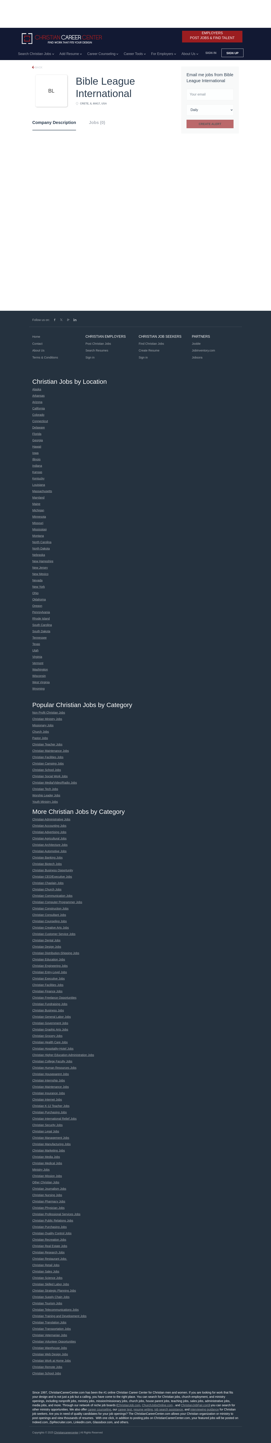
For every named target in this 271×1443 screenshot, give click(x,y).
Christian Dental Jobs (46, 940)
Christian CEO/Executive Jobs (52, 876)
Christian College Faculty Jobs (52, 1061)
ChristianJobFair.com (195, 1405)
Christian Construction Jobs (50, 908)
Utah (35, 650)
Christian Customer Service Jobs (54, 934)
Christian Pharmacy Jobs (48, 1201)
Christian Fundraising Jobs (50, 1004)
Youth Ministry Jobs (45, 801)
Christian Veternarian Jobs (49, 1335)
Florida (36, 434)
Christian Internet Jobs (47, 1099)
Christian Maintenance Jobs (50, 750)
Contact (37, 343)
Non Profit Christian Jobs (48, 712)
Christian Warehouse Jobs (49, 1348)
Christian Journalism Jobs (49, 1188)
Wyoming (38, 688)
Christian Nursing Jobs (47, 1195)
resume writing (143, 1409)
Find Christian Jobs (151, 343)
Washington (40, 669)
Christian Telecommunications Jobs (55, 1309)
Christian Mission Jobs (47, 1176)
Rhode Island (41, 618)
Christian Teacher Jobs (47, 744)
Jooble (196, 343)
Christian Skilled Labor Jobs (50, 1284)
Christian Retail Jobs (45, 1265)
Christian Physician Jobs (48, 1208)
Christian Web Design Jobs (50, 1354)
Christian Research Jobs (48, 1252)
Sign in (210, 53)
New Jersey (40, 567)
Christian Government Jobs (50, 1023)
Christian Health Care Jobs (50, 1042)
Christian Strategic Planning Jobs (54, 1290)
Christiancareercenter (66, 1432)
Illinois (36, 459)
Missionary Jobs (43, 725)
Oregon (37, 606)
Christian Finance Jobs (47, 991)
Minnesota (39, 516)
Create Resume (149, 350)
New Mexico (40, 574)
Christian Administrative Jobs (51, 819)
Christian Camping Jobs (48, 763)
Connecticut (40, 421)
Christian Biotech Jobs (47, 864)
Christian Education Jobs (48, 959)
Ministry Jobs (41, 1169)
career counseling (99, 1409)
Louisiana (38, 485)
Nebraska (38, 555)
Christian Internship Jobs (48, 1080)
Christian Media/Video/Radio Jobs (54, 782)
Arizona (37, 402)
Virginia (37, 656)
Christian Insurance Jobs (48, 1093)
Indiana (37, 465)
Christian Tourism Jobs (47, 1303)
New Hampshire (43, 561)
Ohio (35, 593)
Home (36, 336)
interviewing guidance (204, 1409)
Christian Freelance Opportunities (54, 997)
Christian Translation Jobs (49, 1322)
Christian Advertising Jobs (49, 832)
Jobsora (197, 357)
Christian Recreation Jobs (49, 1239)
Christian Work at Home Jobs (51, 1360)
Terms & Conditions (45, 357)
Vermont (37, 663)
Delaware (38, 427)
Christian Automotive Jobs (49, 851)
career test (125, 1409)
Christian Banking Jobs (47, 857)
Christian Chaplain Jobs (48, 883)
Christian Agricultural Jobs (49, 838)
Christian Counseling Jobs (49, 921)
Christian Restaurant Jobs (49, 1258)
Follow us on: (41, 320)
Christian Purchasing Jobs (49, 1112)
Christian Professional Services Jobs (56, 1214)
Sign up (232, 53)
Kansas (37, 472)
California (38, 408)
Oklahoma (39, 599)
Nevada (37, 580)
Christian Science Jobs (47, 1278)
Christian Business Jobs (48, 1010)
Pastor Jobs (40, 738)
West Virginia (41, 682)
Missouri (37, 523)
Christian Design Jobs (46, 946)
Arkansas (38, 395)
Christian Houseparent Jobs (50, 1074)
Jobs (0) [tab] (97, 122)
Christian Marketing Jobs (48, 1150)
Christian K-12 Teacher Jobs (51, 1106)
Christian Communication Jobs (52, 895)
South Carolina (42, 625)
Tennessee (39, 637)
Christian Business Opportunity (52, 870)
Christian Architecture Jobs (50, 845)
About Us (38, 350)
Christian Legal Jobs (45, 1131)
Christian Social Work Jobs (50, 776)
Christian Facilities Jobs (48, 757)
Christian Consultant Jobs (49, 915)
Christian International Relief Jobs (54, 1118)
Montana (38, 535)
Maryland (38, 497)
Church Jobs (40, 731)
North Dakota (41, 548)
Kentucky (38, 478)
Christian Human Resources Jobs (54, 1067)
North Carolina (41, 542)
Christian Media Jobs (46, 1157)
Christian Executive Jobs (48, 978)
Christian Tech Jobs (45, 789)
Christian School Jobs (46, 770)
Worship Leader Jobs (46, 795)
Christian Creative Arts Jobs (50, 927)
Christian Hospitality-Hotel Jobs (53, 1048)
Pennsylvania (41, 612)
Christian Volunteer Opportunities (54, 1341)
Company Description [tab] (54, 122)
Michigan (38, 510)
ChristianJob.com (129, 1405)
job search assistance (168, 1409)
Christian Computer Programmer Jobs (57, 902)
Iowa (35, 453)
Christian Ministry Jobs (47, 719)
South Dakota (41, 631)
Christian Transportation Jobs (51, 1328)
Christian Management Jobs (50, 1137)
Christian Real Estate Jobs (49, 1246)
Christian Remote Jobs (47, 1367)
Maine (36, 504)
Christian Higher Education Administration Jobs (63, 1055)
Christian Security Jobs (47, 1125)
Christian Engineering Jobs (50, 966)
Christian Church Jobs (47, 889)
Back (39, 67)
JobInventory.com (203, 350)
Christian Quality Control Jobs (52, 1233)
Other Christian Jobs (45, 1182)
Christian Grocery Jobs (47, 1036)
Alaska (36, 389)
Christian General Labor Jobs (51, 1016)
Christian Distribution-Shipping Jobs (55, 953)
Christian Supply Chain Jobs (51, 1297)
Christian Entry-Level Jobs (49, 972)
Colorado (38, 414)
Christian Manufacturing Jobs (51, 1144)
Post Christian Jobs (98, 343)
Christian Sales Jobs (45, 1271)
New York (38, 586)
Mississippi (39, 529)
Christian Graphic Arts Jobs (50, 1029)
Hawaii (36, 446)
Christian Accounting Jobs (49, 825)
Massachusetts (42, 491)
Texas (36, 644)
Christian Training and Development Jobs (59, 1316)
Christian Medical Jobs (47, 1163)
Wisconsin (39, 676)
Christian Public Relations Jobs (52, 1220)
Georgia (37, 440)
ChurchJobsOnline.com (157, 1405)
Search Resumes (97, 350)
